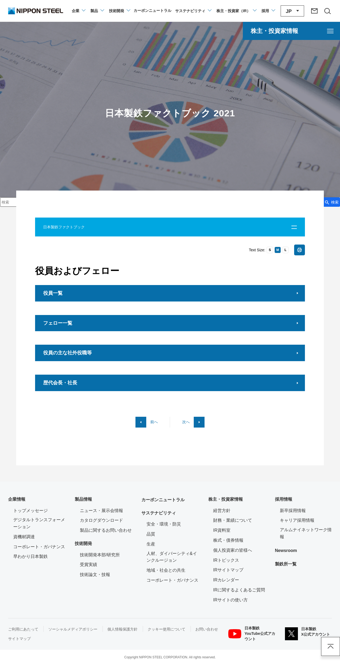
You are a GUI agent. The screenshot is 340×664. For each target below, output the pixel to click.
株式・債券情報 (228, 540)
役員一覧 (53, 293)
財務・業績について (232, 520)
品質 (151, 534)
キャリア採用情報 (297, 520)
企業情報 (16, 499)
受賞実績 (88, 564)
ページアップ (330, 646)
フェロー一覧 (57, 323)
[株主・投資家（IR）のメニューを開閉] (236, 11)
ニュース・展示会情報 (101, 510)
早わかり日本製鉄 (30, 556)
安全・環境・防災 (164, 524)
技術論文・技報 (95, 574)
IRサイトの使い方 (230, 600)
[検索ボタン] (331, 202)
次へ (186, 422)
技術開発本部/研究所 (100, 555)
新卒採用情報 (293, 510)
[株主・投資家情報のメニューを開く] (291, 31)
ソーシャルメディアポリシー (72, 629)
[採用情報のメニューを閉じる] (268, 11)
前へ (154, 422)
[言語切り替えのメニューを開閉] (292, 10)
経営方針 (221, 510)
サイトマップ (19, 638)
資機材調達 (24, 536)
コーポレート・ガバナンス (39, 546)
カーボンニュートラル (163, 499)
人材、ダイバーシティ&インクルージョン (172, 557)
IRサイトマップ (228, 570)
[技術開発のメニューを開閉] (119, 11)
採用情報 (283, 499)
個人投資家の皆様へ (232, 550)
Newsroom (286, 550)
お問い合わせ (206, 629)
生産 (151, 544)
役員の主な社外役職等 (67, 352)
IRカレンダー (226, 580)
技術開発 (83, 543)
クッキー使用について (166, 629)
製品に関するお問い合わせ (106, 530)
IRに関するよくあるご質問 (239, 590)
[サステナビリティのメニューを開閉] (193, 11)
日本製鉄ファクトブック (64, 227)
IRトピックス (226, 560)
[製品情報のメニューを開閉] (97, 11)
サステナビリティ (158, 513)
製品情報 (83, 499)
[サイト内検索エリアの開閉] (327, 10)
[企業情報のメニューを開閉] (78, 11)
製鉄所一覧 (286, 564)
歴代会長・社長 (60, 382)
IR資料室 (221, 530)
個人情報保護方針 (122, 629)
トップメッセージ (30, 510)
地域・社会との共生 (166, 570)
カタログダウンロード (101, 520)
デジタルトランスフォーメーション (39, 523)
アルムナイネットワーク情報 (306, 533)
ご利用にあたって (23, 629)
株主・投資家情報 (225, 499)
